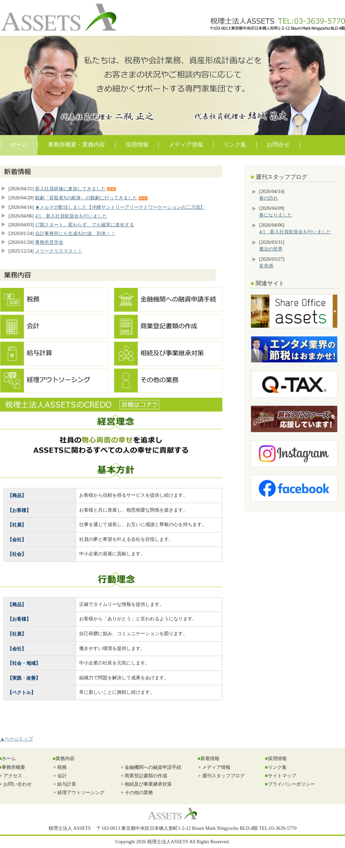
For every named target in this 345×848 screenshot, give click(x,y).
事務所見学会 (49, 242)
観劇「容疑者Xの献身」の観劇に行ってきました (86, 197)
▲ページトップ (16, 739)
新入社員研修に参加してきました (70, 188)
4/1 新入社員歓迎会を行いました (71, 216)
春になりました (275, 215)
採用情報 (137, 144)
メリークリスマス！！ (58, 251)
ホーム (19, 144)
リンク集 (234, 144)
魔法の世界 (271, 249)
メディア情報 (186, 144)
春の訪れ (268, 198)
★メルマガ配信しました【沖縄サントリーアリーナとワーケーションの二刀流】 (120, 207)
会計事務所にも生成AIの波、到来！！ (75, 233)
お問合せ (278, 144)
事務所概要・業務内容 (76, 144)
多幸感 (266, 265)
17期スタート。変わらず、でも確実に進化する (84, 224)
